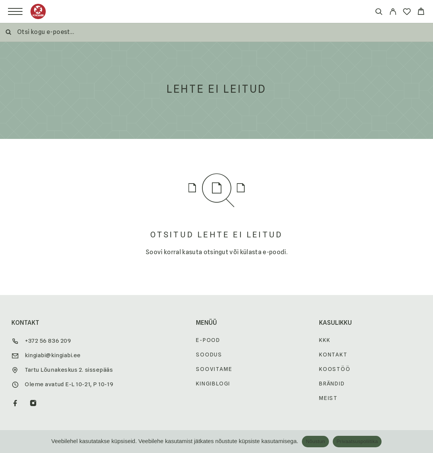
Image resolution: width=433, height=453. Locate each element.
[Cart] (421, 12)
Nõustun (315, 441)
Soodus (209, 354)
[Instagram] (33, 403)
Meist (328, 398)
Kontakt (333, 354)
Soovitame (214, 369)
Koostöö (335, 369)
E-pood (208, 340)
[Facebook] (15, 403)
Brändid (332, 383)
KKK (324, 340)
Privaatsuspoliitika (357, 441)
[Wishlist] (407, 13)
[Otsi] (379, 13)
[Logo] (38, 11)
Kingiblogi (213, 383)
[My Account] (393, 13)
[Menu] (15, 11)
